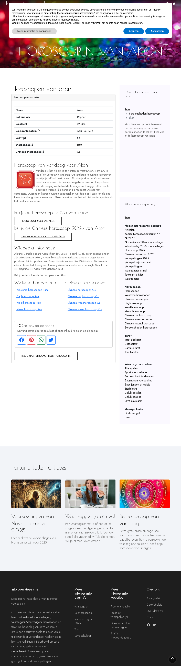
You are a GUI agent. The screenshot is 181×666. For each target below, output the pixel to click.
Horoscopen (132, 291)
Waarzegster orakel (136, 271)
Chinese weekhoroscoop (139, 319)
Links (127, 417)
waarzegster (81, 606)
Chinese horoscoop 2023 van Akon (43, 236)
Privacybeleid (154, 598)
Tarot (77, 629)
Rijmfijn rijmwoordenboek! (121, 636)
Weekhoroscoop (134, 307)
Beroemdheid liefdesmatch (140, 376)
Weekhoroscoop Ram (28, 303)
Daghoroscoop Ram (27, 296)
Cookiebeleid (154, 605)
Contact (151, 617)
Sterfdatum (131, 389)
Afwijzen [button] (134, 31)
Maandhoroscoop (135, 311)
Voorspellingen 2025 (137, 258)
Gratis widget (132, 413)
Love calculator (133, 401)
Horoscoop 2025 (135, 250)
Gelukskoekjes (133, 397)
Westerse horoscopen (137, 295)
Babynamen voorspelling (138, 380)
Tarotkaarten (132, 352)
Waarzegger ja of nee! (90, 516)
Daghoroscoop (133, 303)
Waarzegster (132, 279)
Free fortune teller (121, 606)
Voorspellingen (133, 266)
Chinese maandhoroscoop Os (85, 309)
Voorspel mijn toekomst (138, 262)
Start (127, 109)
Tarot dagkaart (133, 340)
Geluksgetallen (133, 393)
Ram (79, 145)
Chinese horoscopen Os (82, 290)
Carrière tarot (132, 348)
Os (78, 152)
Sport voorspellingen (136, 372)
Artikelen (130, 230)
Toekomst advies (134, 275)
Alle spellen (131, 368)
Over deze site (155, 611)
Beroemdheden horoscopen (141, 328)
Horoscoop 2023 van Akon (38, 221)
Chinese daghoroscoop (138, 315)
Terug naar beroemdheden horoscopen (46, 356)
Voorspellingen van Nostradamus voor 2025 (32, 523)
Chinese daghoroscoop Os (83, 296)
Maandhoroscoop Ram (29, 309)
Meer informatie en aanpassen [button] (34, 31)
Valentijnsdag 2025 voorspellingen (144, 246)
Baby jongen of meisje (137, 385)
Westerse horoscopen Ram (32, 290)
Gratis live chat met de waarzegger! (121, 625)
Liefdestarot (131, 344)
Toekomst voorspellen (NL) (120, 615)
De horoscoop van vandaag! (139, 519)
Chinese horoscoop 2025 (139, 254)
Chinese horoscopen (136, 299)
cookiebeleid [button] (126, 13)
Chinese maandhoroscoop (140, 323)
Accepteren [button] (157, 31)
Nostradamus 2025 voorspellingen (144, 242)
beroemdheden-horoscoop (144, 114)
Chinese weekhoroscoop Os (84, 303)
